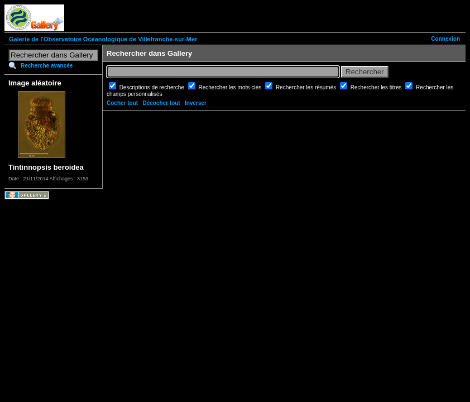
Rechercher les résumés (307, 87)
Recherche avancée (47, 66)
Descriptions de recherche (152, 87)
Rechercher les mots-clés (231, 87)
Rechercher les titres (377, 87)
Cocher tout (122, 103)
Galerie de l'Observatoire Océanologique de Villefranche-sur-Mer (103, 39)
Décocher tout (161, 103)
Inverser (196, 103)
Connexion (445, 39)
